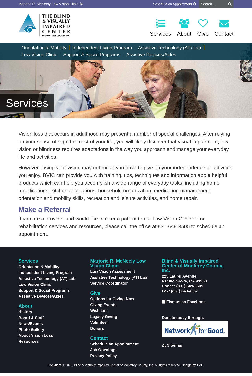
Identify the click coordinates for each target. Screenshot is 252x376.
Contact (224, 28)
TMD (200, 368)
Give (203, 28)
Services (160, 28)
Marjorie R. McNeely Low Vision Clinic (51, 4)
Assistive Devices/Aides (151, 54)
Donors (97, 331)
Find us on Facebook (186, 305)
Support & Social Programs (91, 54)
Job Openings (103, 353)
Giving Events (103, 308)
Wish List (99, 313)
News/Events (31, 326)
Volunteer (99, 325)
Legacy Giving (103, 319)
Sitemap (174, 348)
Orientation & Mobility (43, 47)
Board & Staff (31, 321)
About (184, 28)
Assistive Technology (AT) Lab (169, 47)
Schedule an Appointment (174, 4)
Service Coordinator (109, 286)
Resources (29, 344)
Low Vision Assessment (112, 274)
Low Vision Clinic (39, 54)
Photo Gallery (31, 332)
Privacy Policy (103, 359)
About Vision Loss (36, 338)
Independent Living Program (102, 47)
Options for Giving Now (112, 302)
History (25, 315)
